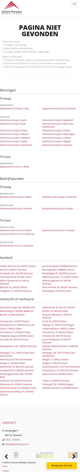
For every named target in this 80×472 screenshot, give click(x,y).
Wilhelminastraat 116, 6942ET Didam (60, 277)
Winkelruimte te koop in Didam (57, 208)
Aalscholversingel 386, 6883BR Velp (17, 307)
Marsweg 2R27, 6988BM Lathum (58, 269)
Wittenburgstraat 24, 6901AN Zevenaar (56, 282)
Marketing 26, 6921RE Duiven (56, 290)
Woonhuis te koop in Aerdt (13, 120)
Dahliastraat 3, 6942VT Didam (14, 321)
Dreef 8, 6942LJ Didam (11, 328)
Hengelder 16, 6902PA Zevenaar (16, 290)
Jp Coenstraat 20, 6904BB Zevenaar (59, 266)
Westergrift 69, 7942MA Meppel (58, 384)
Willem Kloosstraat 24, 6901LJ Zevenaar (14, 282)
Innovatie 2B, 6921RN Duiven (56, 335)
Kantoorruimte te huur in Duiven (58, 230)
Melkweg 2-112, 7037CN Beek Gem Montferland (17, 354)
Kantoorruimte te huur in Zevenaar (17, 234)
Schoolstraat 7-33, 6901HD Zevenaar (60, 370)
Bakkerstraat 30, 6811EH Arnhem (58, 307)
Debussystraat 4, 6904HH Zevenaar (17, 324)
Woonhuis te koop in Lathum (56, 137)
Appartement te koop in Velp (14, 108)
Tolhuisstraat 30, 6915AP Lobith (15, 277)
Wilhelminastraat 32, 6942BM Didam (60, 387)
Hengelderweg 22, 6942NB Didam (16, 335)
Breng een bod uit (62, 465)
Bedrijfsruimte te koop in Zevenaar (59, 196)
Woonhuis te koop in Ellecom (14, 134)
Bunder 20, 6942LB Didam (55, 311)
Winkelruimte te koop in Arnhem (16, 208)
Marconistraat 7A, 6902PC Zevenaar (60, 287)
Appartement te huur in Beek (14, 166)
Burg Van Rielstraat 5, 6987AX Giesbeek (56, 316)
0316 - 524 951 (12, 439)
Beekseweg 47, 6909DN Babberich (17, 311)
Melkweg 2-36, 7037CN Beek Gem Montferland (59, 354)
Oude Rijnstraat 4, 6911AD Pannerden (61, 366)
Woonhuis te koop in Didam (14, 130)
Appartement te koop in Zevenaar (59, 108)
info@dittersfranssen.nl (17, 444)
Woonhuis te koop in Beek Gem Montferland (57, 125)
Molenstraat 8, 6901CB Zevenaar (16, 359)
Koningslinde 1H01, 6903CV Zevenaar (18, 346)
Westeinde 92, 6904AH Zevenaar (16, 384)
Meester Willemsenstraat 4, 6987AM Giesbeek (60, 348)
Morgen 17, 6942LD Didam (55, 359)
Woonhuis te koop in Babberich (57, 120)
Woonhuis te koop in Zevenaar (57, 145)
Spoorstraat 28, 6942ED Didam (57, 374)
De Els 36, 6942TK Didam (54, 321)
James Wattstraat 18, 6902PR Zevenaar (56, 341)
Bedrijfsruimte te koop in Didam (16, 196)
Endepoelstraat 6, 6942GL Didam (58, 328)
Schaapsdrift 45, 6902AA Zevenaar (17, 370)
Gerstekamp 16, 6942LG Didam (15, 332)
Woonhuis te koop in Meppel (56, 141)
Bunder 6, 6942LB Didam (12, 314)
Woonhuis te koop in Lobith (13, 141)
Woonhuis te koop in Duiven (56, 130)
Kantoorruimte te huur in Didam (16, 230)
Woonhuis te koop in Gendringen (58, 134)
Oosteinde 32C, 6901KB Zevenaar (16, 273)
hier (40, 66)
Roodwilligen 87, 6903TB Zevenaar (59, 273)
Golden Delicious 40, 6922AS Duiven (18, 266)
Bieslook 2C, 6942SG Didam (13, 287)
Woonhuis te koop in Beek (13, 123)
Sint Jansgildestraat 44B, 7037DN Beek (16, 375)
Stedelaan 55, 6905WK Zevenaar (16, 380)
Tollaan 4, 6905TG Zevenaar (56, 380)
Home (4, 466)
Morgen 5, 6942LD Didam (12, 363)
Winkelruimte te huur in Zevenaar (16, 245)
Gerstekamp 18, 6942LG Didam (57, 332)
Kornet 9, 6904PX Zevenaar (13, 269)
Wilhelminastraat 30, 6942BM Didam (18, 387)
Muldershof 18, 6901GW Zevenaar (17, 366)
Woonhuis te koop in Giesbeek (15, 137)
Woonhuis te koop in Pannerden (16, 145)
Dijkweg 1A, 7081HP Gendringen (58, 324)
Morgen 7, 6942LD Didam (55, 363)
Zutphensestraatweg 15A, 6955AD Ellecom (17, 393)
